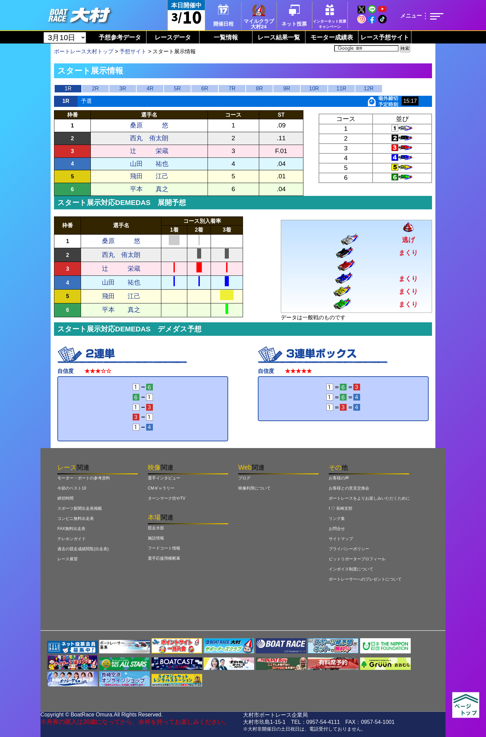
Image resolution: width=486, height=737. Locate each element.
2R (95, 88)
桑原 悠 (149, 125)
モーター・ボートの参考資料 (83, 478)
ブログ (244, 478)
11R (341, 88)
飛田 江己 (149, 176)
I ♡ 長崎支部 (340, 508)
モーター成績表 (331, 37)
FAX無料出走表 (71, 528)
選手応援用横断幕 (164, 558)
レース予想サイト (384, 37)
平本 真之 (149, 189)
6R (204, 88)
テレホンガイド (71, 538)
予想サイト (132, 51)
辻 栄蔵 (149, 150)
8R (259, 88)
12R (369, 88)
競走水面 (156, 528)
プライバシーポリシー (349, 549)
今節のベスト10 (71, 488)
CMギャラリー (161, 488)
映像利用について (254, 488)
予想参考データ (120, 37)
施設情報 (156, 538)
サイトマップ (341, 538)
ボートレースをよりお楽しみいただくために (369, 498)
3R (122, 88)
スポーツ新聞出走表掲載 (79, 508)
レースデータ (173, 37)
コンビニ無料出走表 (75, 518)
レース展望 (67, 559)
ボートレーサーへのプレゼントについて (365, 579)
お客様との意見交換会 (349, 488)
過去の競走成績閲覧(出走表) (83, 549)
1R (67, 88)
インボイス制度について (351, 569)
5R (177, 88)
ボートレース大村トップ (83, 51)
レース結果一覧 (279, 37)
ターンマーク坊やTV (166, 498)
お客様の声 (339, 478)
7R (231, 88)
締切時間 (65, 498)
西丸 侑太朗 (149, 138)
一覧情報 (226, 37)
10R (314, 88)
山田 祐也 (149, 163)
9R (286, 88)
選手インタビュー (164, 478)
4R (149, 88)
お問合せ (337, 528)
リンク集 (337, 518)
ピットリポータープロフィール (357, 559)
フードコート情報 (164, 548)
